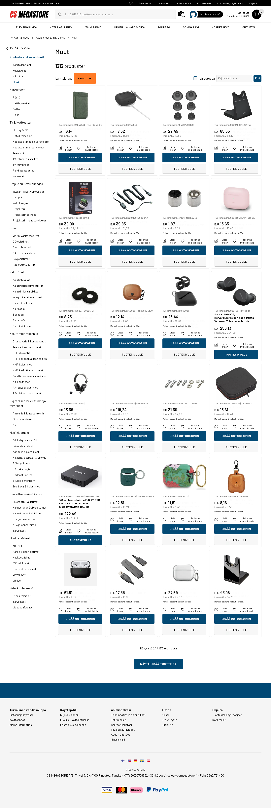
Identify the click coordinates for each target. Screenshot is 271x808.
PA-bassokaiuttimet (25, 387)
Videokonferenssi (21, 588)
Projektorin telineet (24, 214)
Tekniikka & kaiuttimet (26, 486)
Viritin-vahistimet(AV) (26, 235)
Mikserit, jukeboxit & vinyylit (29, 457)
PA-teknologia (21, 469)
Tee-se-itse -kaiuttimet (27, 347)
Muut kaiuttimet (22, 326)
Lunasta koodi (183, 3)
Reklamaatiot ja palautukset (128, 714)
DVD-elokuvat (21, 563)
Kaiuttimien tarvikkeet (26, 291)
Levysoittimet (21, 258)
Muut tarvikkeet (20, 538)
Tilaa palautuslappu (123, 729)
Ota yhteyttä (169, 719)
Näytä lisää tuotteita (158, 664)
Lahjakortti (163, 3)
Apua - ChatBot (120, 734)
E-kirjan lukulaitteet (25, 519)
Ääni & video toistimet (26, 551)
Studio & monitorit (24, 480)
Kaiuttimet (17, 272)
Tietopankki (145, 3)
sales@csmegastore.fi (182, 775)
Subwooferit (20, 320)
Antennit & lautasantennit (28, 413)
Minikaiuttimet (21, 381)
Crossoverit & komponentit (29, 341)
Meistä (166, 714)
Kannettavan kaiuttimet (27, 513)
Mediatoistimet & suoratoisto (31, 141)
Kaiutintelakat (21, 280)
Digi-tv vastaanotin (24, 419)
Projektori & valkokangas (26, 184)
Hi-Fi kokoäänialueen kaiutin (30, 358)
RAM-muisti (219, 719)
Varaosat (18, 176)
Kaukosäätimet (22, 557)
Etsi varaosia (204, 3)
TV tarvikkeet (21, 164)
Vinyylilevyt (19, 574)
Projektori (19, 209)
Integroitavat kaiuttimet (27, 297)
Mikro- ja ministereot (25, 253)
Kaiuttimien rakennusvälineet (30, 376)
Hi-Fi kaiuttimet (22, 364)
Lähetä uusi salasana (73, 724)
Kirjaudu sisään (69, 714)
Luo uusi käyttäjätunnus (230, 3)
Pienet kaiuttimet (23, 303)
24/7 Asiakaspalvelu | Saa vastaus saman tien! (35, 3)
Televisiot (18, 153)
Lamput (17, 197)
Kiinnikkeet (17, 90)
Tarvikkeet (19, 530)
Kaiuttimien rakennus (24, 333)
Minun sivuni (118, 739)
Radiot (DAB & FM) (24, 264)
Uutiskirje (167, 724)
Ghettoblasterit (22, 247)
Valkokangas (20, 203)
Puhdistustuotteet (24, 170)
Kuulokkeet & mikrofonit (27, 57)
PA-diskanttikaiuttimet (27, 393)
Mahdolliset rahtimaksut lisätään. (73, 160)
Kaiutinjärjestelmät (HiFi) (28, 285)
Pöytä (16, 97)
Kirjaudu (253, 3)
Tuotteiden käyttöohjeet (227, 714)
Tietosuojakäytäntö (22, 714)
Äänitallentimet (22, 64)
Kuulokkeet (19, 70)
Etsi (257, 78)
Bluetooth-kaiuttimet (26, 501)
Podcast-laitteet (23, 475)
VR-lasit (17, 580)
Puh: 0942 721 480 (212, 775)
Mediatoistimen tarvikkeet (28, 147)
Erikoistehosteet (23, 446)
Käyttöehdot (17, 719)
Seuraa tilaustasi (121, 724)
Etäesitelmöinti (22, 595)
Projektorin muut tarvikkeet (29, 220)
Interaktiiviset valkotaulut (28, 191)
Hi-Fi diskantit (21, 353)
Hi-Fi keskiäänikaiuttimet (28, 370)
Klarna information (21, 724)
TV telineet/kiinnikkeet (26, 159)
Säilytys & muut (22, 463)
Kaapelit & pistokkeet (26, 451)
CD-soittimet (21, 241)
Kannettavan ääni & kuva (26, 494)
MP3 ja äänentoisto (24, 524)
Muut (16, 82)
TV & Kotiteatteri (21, 122)
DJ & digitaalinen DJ (25, 440)
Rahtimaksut (118, 719)
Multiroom (19, 308)
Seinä (16, 114)
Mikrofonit (19, 76)
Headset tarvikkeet (24, 569)
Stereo (14, 228)
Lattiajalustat (21, 103)
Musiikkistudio (19, 432)
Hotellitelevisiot (22, 135)
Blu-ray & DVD (21, 130)
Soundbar (19, 314)
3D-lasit (17, 546)
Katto (16, 109)
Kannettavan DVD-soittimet (29, 507)
